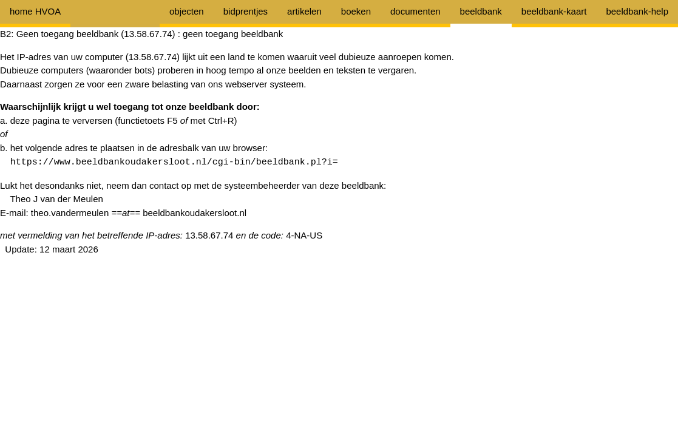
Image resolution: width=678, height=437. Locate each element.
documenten (415, 11)
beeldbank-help (637, 11)
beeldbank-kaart (554, 11)
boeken (356, 11)
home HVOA (35, 11)
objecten (186, 11)
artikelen (304, 11)
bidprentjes (245, 11)
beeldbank (481, 11)
